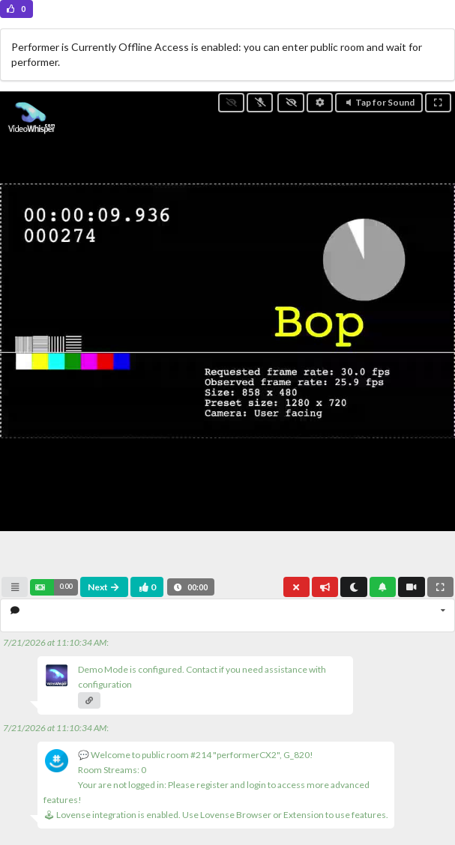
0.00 (65, 586)
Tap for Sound (379, 102)
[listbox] (227, 615)
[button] (53, 587)
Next (104, 587)
